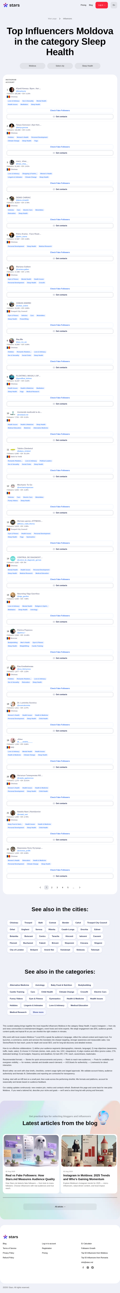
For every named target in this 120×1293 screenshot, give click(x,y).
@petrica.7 (21, 633)
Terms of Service (9, 1250)
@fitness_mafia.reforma (26, 524)
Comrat (52, 923)
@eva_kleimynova (24, 669)
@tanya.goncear (22, 127)
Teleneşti (95, 950)
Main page (52, 19)
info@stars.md (87, 1264)
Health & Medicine (75, 999)
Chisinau (14, 923)
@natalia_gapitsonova (25, 778)
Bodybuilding (84, 985)
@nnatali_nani (22, 814)
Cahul (78, 923)
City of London (17, 950)
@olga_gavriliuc (23, 596)
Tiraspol (28, 923)
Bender (65, 923)
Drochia (84, 929)
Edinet (97, 929)
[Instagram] (88, 1269)
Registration (47, 1250)
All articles (60, 1207)
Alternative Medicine (19, 985)
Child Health (47, 992)
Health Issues (96, 999)
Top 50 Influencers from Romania (94, 1259)
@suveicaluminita (23, 705)
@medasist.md (22, 415)
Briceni (55, 943)
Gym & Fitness (36, 999)
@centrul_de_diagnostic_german (29, 560)
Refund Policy (8, 1259)
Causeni (97, 936)
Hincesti (69, 936)
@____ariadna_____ (25, 742)
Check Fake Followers (60, 110)
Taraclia (55, 936)
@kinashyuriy (21, 91)
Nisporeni (69, 943)
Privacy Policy (8, 1254)
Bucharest (28, 943)
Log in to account (49, 1245)
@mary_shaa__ (22, 164)
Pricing (83, 5)
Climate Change (66, 992)
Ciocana (84, 943)
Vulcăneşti (65, 950)
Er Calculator (86, 1245)
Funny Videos (16, 999)
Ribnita (52, 929)
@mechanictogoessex (25, 487)
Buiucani (28, 936)
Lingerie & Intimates (33, 1005)
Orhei (12, 929)
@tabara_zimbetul (24, 451)
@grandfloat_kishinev (24, 378)
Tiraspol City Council (97, 923)
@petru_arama (21, 236)
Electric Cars (100, 992)
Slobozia (80, 950)
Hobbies (14, 1005)
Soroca (38, 929)
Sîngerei (98, 943)
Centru (42, 936)
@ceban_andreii (22, 306)
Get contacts (60, 117)
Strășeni (34, 950)
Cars (33, 992)
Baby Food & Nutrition (61, 985)
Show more (38, 1012)
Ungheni (25, 929)
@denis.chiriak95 (22, 200)
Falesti (42, 943)
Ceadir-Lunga (68, 929)
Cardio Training (17, 992)
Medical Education (79, 1005)
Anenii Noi (49, 950)
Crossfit (84, 992)
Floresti (13, 943)
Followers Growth (88, 1250)
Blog (91, 5)
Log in (101, 5)
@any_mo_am (21, 342)
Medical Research (18, 1012)
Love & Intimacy (56, 1005)
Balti (40, 923)
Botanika (14, 936)
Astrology (40, 985)
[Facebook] (83, 1269)
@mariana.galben (22, 269)
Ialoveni (83, 936)
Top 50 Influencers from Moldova (94, 1254)
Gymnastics (54, 999)
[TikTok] (92, 1269)
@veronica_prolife (23, 851)
